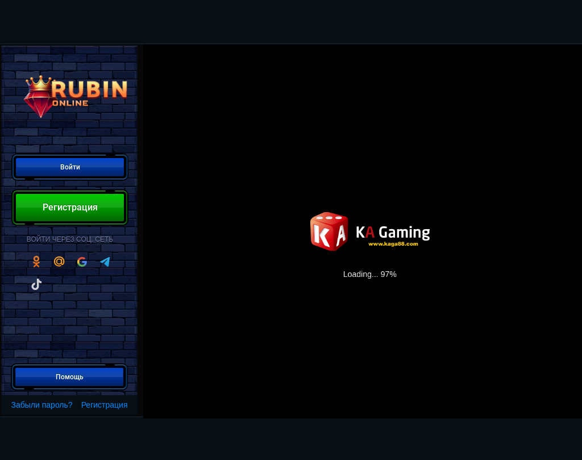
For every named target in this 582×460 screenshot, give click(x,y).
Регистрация (104, 404)
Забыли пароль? (42, 404)
